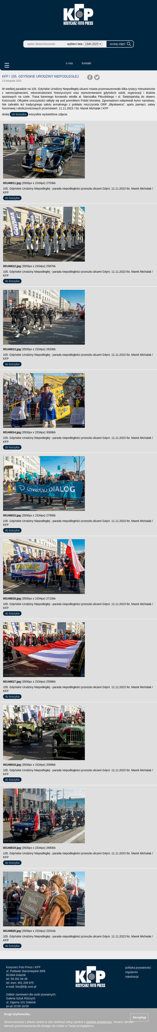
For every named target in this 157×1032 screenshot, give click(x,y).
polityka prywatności (138, 967)
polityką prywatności (99, 1022)
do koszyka (19, 114)
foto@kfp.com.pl (26, 986)
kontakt (86, 63)
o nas (69, 63)
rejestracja (132, 976)
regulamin (131, 972)
